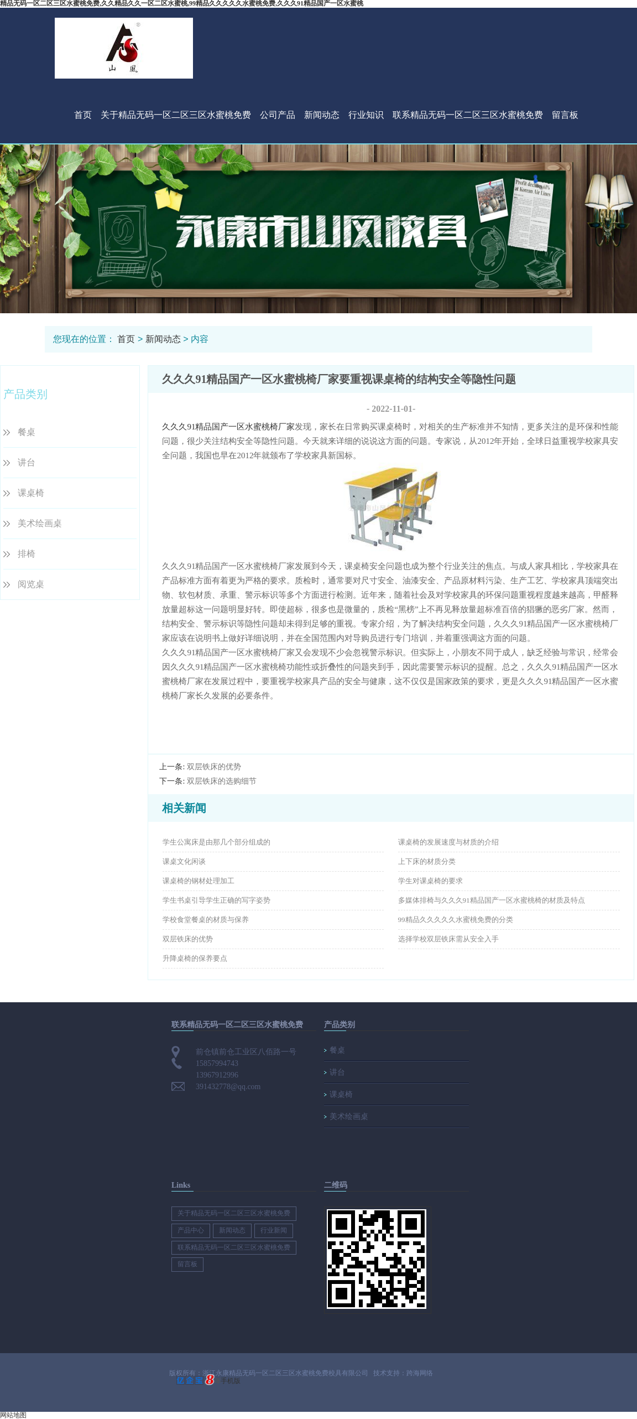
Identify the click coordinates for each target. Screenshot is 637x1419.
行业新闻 (273, 1230)
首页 (83, 115)
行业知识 (366, 115)
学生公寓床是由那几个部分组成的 (216, 842)
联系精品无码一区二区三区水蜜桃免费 (468, 115)
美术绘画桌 (40, 523)
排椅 (26, 553)
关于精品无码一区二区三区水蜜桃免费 (176, 115)
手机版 (231, 1381)
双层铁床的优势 (214, 767)
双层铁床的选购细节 (222, 781)
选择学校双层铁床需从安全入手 (448, 939)
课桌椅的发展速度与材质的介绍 (448, 842)
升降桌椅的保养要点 (195, 958)
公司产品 (277, 115)
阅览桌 (31, 584)
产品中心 (190, 1230)
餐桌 (26, 432)
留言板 (565, 115)
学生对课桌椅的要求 (430, 881)
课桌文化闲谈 (184, 861)
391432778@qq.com (228, 1087)
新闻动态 (322, 115)
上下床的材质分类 (427, 861)
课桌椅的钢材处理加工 (198, 881)
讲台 (26, 462)
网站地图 (13, 1415)
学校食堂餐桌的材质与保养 (206, 919)
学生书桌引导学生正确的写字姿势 (216, 900)
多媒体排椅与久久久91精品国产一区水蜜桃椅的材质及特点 (491, 900)
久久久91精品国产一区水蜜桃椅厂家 (228, 426)
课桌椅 (31, 493)
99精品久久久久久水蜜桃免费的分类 (455, 919)
